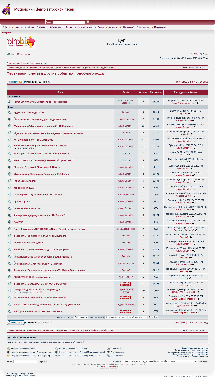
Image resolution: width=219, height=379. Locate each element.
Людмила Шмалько (126, 304)
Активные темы (38, 63)
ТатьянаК (125, 133)
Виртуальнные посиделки (28, 242)
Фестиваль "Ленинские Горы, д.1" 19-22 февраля (41, 249)
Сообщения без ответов (18, 63)
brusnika (126, 153)
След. (205, 82)
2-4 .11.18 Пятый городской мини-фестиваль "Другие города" (48, 304)
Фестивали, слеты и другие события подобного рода (90, 68)
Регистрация (23, 54)
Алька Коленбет (126, 126)
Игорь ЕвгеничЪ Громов (126, 290)
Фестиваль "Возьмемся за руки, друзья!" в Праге (44, 257)
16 (40, 292)
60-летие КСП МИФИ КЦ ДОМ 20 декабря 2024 (41, 119)
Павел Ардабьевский (126, 229)
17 (201, 82)
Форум (100, 27)
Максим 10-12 (184, 168)
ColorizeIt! (141, 364)
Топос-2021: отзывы (25, 181)
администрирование (107, 368)
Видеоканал (160, 27)
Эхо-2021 (18, 222)
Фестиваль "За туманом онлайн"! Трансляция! (40, 236)
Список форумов (16, 68)
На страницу (181, 82)
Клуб (7, 27)
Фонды (69, 27)
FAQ (194, 54)
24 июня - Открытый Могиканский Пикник (37, 167)
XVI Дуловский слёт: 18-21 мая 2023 (33, 139)
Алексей (126, 236)
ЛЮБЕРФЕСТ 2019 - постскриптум (33, 277)
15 (37, 292)
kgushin (126, 112)
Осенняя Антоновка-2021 (28, 208)
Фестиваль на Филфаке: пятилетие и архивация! (41, 145)
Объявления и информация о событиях (44, 68)
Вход (10, 54)
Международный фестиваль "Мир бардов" (38, 289)
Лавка (42, 27)
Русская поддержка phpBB (107, 366)
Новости (18, 27)
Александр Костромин (126, 283)
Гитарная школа (84, 27)
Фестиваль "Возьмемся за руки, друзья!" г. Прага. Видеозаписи (49, 270)
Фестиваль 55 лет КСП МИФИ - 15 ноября (39, 264)
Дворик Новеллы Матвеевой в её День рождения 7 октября (49, 133)
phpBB (89, 364)
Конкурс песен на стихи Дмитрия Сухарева (38, 311)
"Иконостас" (128, 27)
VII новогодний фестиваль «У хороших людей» (40, 297)
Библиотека (55, 27)
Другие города (22, 201)
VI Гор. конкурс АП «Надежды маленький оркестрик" (43, 160)
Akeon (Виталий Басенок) (125, 101)
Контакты (112, 27)
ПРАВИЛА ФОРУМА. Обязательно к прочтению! (40, 102)
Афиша (31, 27)
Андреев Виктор (184, 196)
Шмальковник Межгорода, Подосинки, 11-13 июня (41, 174)
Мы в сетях (144, 27)
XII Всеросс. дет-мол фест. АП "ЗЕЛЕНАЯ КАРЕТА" (42, 153)
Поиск (204, 54)
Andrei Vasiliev (126, 277)
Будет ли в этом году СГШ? (29, 112)
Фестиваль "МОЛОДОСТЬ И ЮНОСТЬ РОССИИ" (40, 284)
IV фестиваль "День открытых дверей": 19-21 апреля (43, 126)
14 (34, 292)
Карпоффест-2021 (24, 187)
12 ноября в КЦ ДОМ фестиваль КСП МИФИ (38, 194)
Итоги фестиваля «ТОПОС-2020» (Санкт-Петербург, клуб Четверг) (50, 229)
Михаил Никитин (126, 119)
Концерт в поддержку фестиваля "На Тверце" (39, 215)
